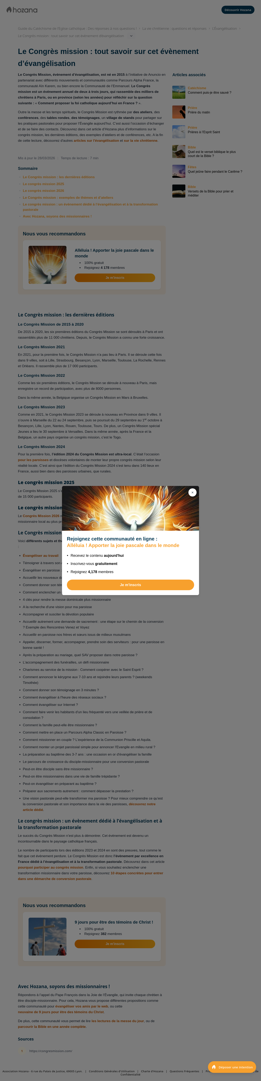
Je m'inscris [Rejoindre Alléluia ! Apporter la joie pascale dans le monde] (130, 585)
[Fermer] (192, 492)
